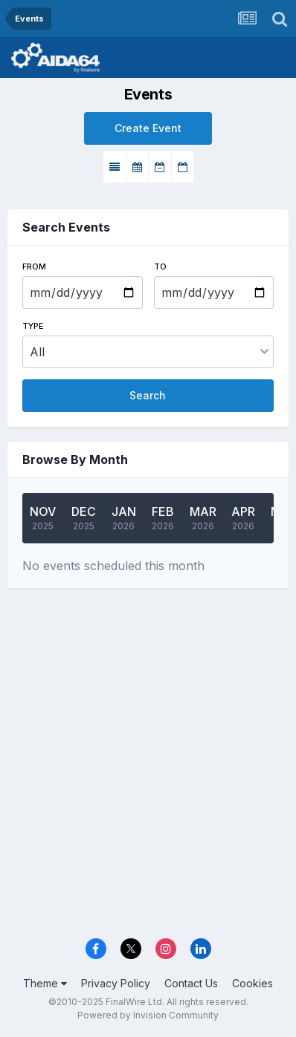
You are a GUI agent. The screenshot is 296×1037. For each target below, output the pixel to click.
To (160, 266)
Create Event (148, 128)
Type (33, 326)
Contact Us (191, 983)
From (34, 266)
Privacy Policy (115, 983)
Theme (45, 983)
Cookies (252, 983)
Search (147, 395)
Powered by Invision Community (148, 1015)
